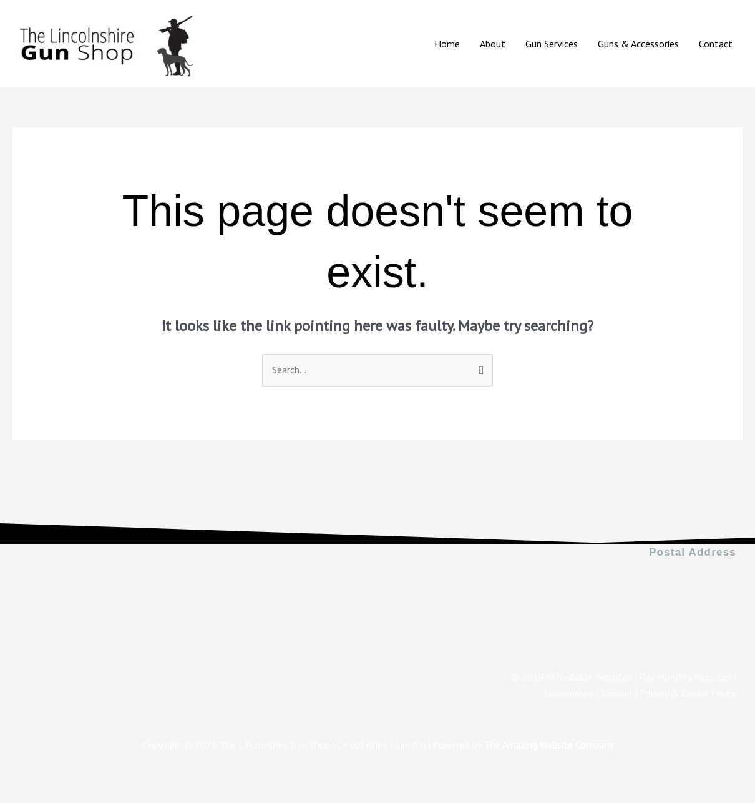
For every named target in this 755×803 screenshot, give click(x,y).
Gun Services (551, 43)
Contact (716, 43)
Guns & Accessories (638, 43)
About (492, 43)
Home (447, 43)
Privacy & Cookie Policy (688, 693)
